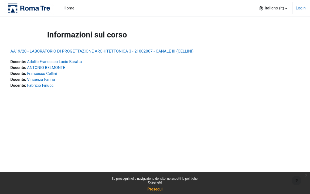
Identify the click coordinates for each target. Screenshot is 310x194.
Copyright (155, 182)
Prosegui (154, 189)
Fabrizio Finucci (52, 86)
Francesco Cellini (53, 74)
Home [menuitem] (69, 8)
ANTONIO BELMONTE (57, 68)
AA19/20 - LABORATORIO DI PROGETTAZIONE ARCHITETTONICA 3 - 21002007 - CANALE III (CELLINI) (112, 51)
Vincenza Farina (52, 80)
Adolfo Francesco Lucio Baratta (66, 62)
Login (301, 8)
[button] (273, 8)
